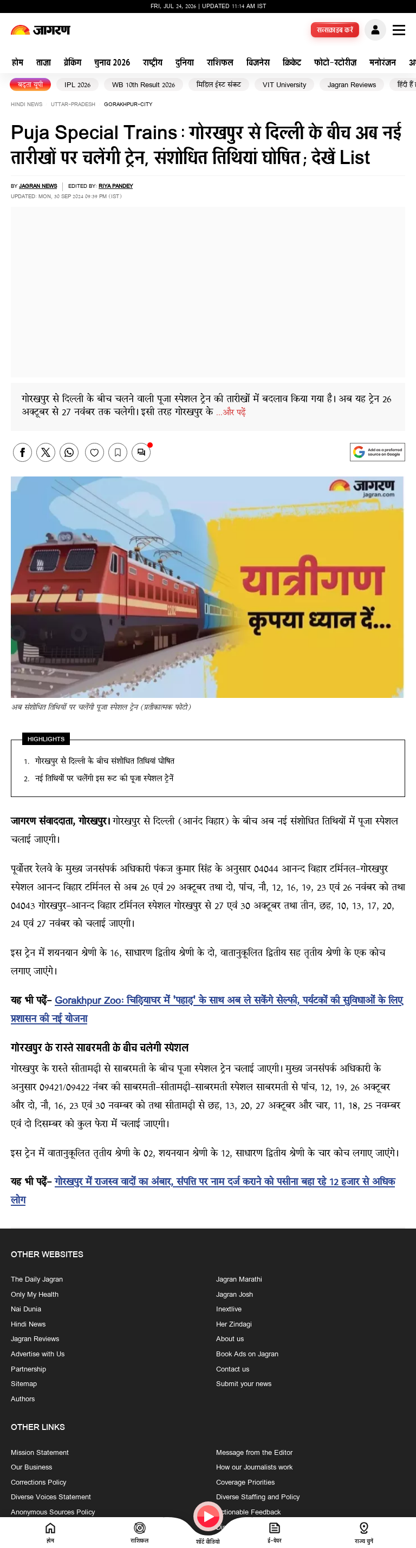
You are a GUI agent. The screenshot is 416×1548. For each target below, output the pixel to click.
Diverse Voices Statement (51, 1498)
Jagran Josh (234, 1295)
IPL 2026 (77, 85)
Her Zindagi (234, 1325)
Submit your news (243, 1384)
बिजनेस (258, 63)
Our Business (31, 1468)
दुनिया (185, 63)
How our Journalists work (254, 1468)
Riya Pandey (116, 186)
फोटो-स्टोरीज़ (335, 63)
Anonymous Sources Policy (53, 1513)
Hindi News (26, 105)
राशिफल (220, 63)
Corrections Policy (38, 1483)
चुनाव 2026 (112, 63)
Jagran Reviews (352, 85)
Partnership (28, 1370)
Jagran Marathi (239, 1280)
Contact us (232, 1370)
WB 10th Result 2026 (143, 85)
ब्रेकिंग (72, 63)
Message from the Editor (254, 1453)
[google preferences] (377, 452)
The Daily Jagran (37, 1280)
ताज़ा (43, 63)
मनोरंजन (382, 63)
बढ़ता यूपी (30, 85)
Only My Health (34, 1295)
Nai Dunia (26, 1310)
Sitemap (24, 1384)
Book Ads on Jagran (247, 1355)
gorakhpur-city (128, 105)
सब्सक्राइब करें (335, 30)
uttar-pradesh (73, 105)
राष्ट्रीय (152, 63)
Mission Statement (40, 1453)
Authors (23, 1400)
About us (230, 1340)
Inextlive (229, 1310)
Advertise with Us (37, 1355)
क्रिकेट (292, 63)
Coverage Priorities (245, 1483)
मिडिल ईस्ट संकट (219, 85)
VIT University (284, 85)
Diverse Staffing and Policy (258, 1498)
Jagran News (38, 186)
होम (17, 63)
